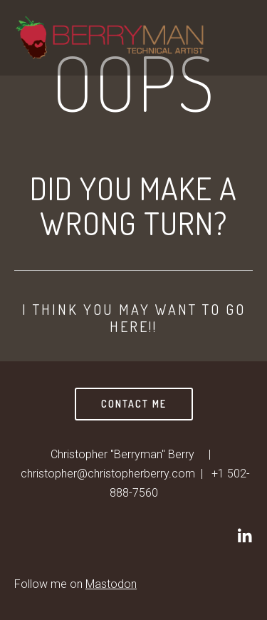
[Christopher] (244, 535)
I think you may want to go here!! (134, 318)
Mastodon (111, 584)
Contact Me (134, 404)
